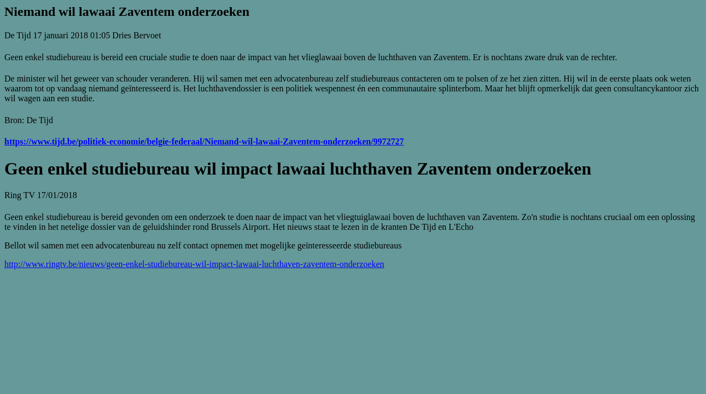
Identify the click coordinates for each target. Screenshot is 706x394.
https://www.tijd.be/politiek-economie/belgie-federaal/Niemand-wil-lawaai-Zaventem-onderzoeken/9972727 (204, 141)
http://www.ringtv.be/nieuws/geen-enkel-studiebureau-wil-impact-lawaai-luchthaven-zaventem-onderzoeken (194, 264)
